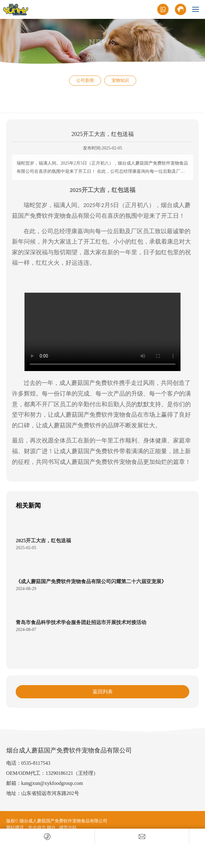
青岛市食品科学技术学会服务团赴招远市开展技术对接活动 (81, 622)
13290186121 (59, 773)
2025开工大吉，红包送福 (43, 540)
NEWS (102, 42)
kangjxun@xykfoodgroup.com (52, 783)
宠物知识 (120, 80)
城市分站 (68, 827)
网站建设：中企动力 (26, 827)
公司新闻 (85, 80)
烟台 (51, 827)
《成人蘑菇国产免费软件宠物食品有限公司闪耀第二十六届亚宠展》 (91, 581)
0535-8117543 (36, 763)
